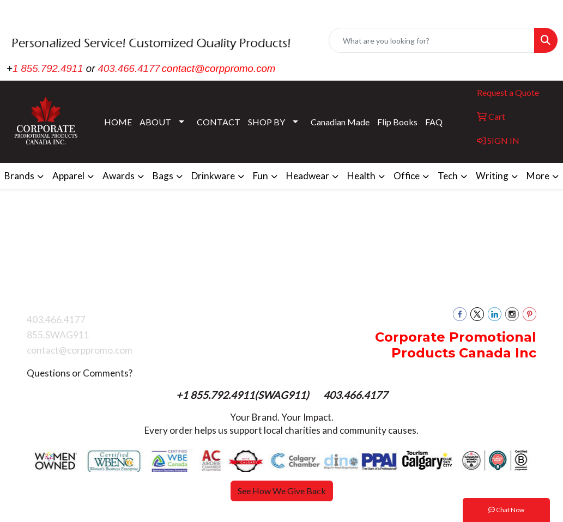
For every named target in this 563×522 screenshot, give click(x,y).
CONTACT (218, 122)
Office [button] (407, 175)
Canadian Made (340, 122)
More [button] (537, 175)
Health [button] (361, 175)
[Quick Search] (432, 40)
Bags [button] (163, 175)
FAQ (434, 122)
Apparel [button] (68, 175)
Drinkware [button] (213, 175)
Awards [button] (118, 175)
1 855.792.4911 (48, 68)
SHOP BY (266, 122)
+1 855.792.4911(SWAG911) (243, 395)
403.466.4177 (129, 68)
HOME (118, 122)
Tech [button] (448, 175)
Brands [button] (19, 175)
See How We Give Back (282, 490)
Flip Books (397, 122)
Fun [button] (260, 175)
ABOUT (155, 122)
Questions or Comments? (79, 373)
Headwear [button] (307, 175)
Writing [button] (492, 175)
